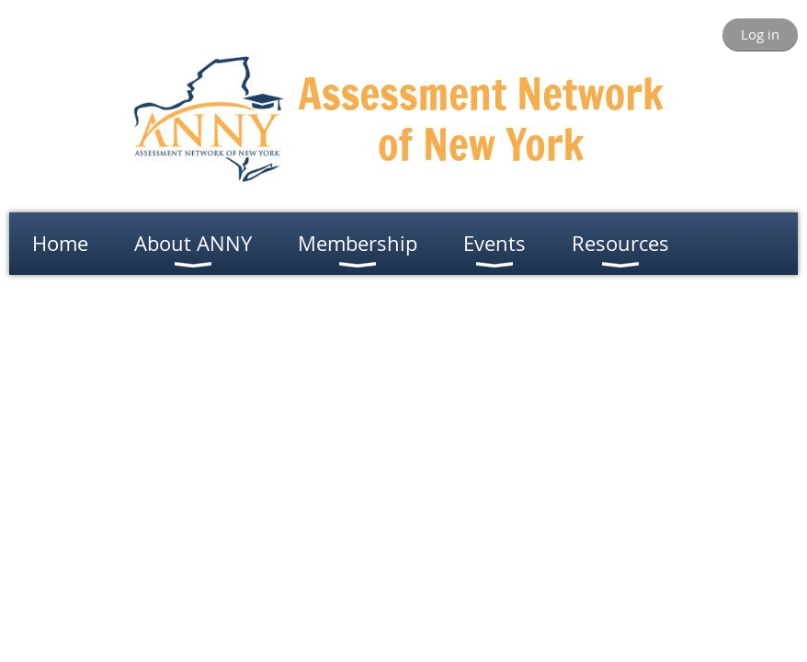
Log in (760, 34)
